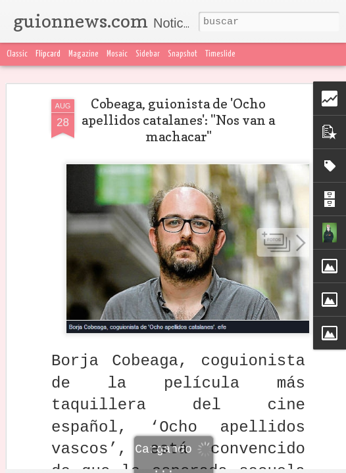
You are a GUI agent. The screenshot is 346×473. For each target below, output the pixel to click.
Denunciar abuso (315, 465)
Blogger (267, 465)
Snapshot (182, 54)
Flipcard (48, 54)
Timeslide (220, 54)
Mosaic (117, 54)
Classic (17, 54)
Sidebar (148, 54)
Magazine (83, 54)
